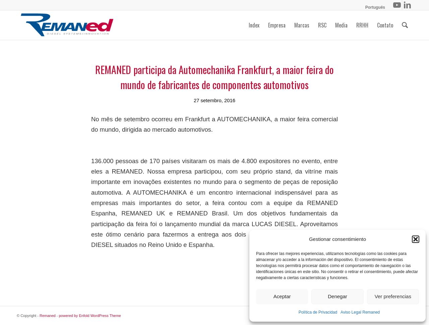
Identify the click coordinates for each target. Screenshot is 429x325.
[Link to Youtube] (397, 5)
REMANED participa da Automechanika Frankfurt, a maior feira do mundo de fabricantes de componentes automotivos (214, 77)
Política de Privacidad (318, 312)
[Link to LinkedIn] (407, 5)
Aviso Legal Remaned (360, 312)
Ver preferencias (393, 296)
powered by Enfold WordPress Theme (90, 316)
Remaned (48, 316)
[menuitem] (373, 7)
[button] (415, 239)
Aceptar (282, 296)
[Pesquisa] (404, 25)
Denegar (337, 296)
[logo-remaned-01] (67, 25)
